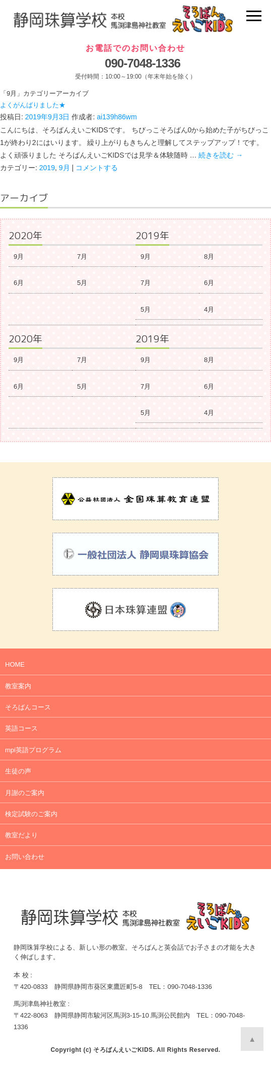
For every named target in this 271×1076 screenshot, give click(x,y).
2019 (47, 168)
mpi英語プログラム (33, 750)
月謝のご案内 (24, 793)
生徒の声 (18, 771)
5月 (82, 282)
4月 (209, 309)
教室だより (21, 835)
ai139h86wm (117, 117)
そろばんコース (28, 707)
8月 (209, 256)
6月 (19, 282)
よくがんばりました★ (32, 105)
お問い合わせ (24, 856)
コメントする (97, 168)
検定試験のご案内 (31, 814)
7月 (82, 256)
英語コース (21, 728)
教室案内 (18, 686)
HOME (15, 664)
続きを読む (220, 155)
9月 (64, 168)
